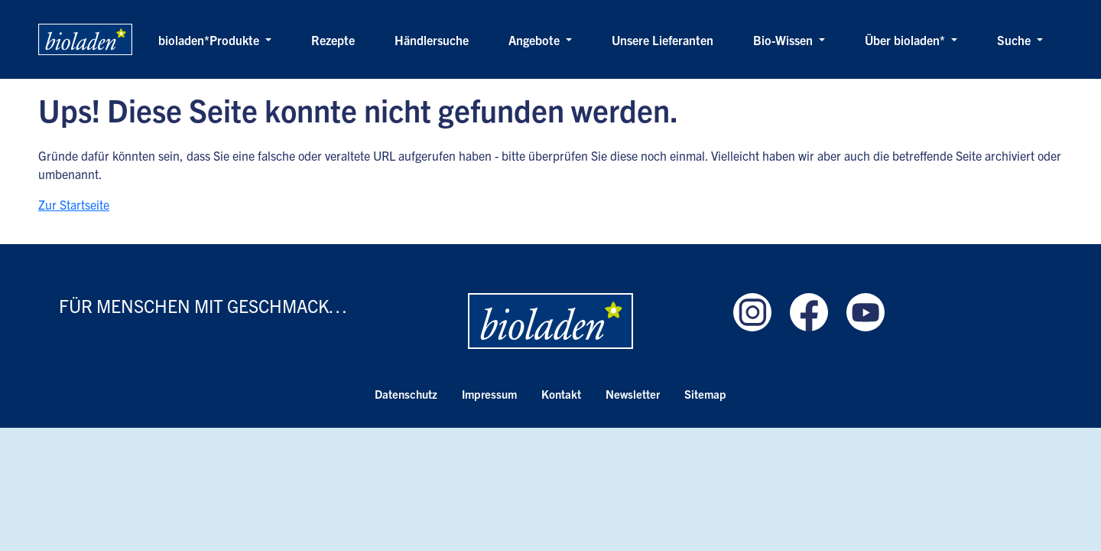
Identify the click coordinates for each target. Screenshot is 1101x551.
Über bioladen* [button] (906, 39)
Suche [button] (1015, 39)
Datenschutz (406, 393)
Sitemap (705, 393)
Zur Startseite (73, 204)
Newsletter (633, 393)
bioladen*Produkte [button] (210, 39)
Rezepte (333, 39)
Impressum (489, 393)
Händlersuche (432, 39)
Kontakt (561, 393)
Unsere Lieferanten (662, 39)
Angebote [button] (535, 39)
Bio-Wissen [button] (784, 39)
